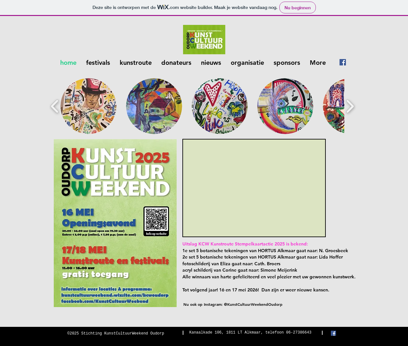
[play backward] (55, 106)
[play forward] (350, 106)
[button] (88, 106)
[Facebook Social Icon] (343, 62)
